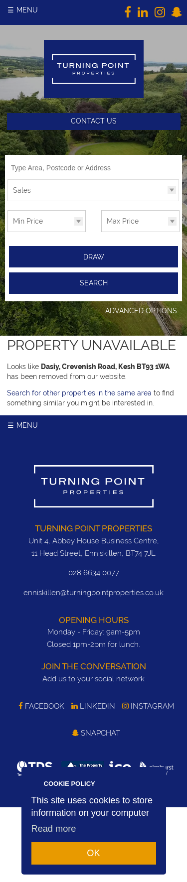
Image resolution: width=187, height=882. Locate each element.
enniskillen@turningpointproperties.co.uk (93, 592)
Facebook (41, 706)
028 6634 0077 (93, 572)
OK (93, 853)
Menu (27, 10)
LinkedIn (93, 706)
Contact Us (94, 121)
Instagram (148, 706)
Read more (53, 829)
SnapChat (96, 733)
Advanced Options (141, 311)
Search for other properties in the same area (79, 393)
